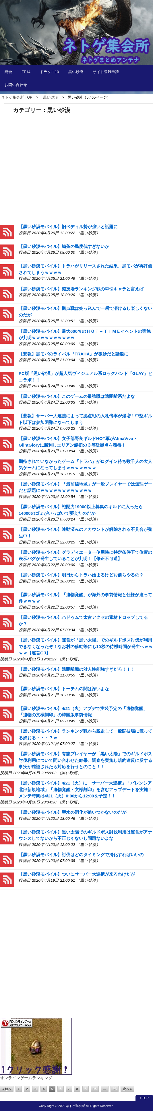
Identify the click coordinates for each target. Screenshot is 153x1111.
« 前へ (6, 1089)
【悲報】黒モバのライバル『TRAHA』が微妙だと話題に (74, 353)
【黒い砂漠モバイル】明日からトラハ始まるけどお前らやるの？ (81, 574)
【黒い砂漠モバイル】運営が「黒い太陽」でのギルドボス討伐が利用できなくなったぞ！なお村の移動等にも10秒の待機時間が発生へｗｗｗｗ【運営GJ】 (86, 646)
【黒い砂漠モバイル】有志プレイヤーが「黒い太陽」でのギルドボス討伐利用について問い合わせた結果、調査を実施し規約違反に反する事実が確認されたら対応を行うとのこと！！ (85, 760)
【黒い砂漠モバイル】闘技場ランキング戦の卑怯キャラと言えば (81, 288)
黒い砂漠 (75, 72)
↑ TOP (144, 1098)
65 (114, 1089)
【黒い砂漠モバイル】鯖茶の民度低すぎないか (64, 246)
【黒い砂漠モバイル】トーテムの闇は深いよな (64, 688)
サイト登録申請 (106, 72)
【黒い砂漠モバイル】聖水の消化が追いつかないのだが (72, 812)
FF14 (26, 72)
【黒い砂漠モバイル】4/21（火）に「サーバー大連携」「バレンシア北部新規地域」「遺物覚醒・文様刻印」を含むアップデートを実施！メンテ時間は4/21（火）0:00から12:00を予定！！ (85, 789)
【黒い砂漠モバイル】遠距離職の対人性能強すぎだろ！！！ (77, 669)
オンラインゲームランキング (26, 1078)
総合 (8, 72)
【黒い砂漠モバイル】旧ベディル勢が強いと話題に (68, 226)
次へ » (127, 1089)
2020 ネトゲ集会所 (71, 1106)
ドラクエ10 (49, 72)
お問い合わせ (16, 85)
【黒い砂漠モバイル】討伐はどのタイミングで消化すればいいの (81, 854)
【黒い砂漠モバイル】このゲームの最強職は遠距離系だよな (77, 396)
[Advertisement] (76, 170)
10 (94, 1089)
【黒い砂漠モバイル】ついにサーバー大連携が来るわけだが (77, 874)
